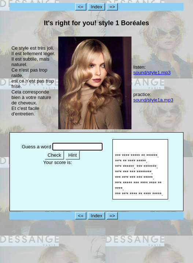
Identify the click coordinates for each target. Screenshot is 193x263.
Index (97, 6)
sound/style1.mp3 (152, 72)
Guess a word (36, 146)
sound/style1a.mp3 (153, 100)
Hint (72, 155)
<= (80, 6)
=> (112, 6)
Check (54, 155)
